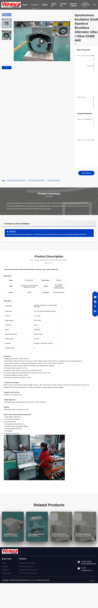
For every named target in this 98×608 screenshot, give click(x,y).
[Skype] (95, 302)
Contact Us (63, 5)
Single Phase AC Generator (28, 570)
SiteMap (92, 580)
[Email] (95, 297)
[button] (6, 67)
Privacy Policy (6, 573)
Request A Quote (73, 5)
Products (34, 5)
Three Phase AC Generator (28, 573)
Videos (45, 5)
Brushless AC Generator (27, 563)
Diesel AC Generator (26, 566)
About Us (53, 5)
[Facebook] (95, 306)
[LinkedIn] (95, 311)
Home (25, 5)
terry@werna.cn (86, 570)
